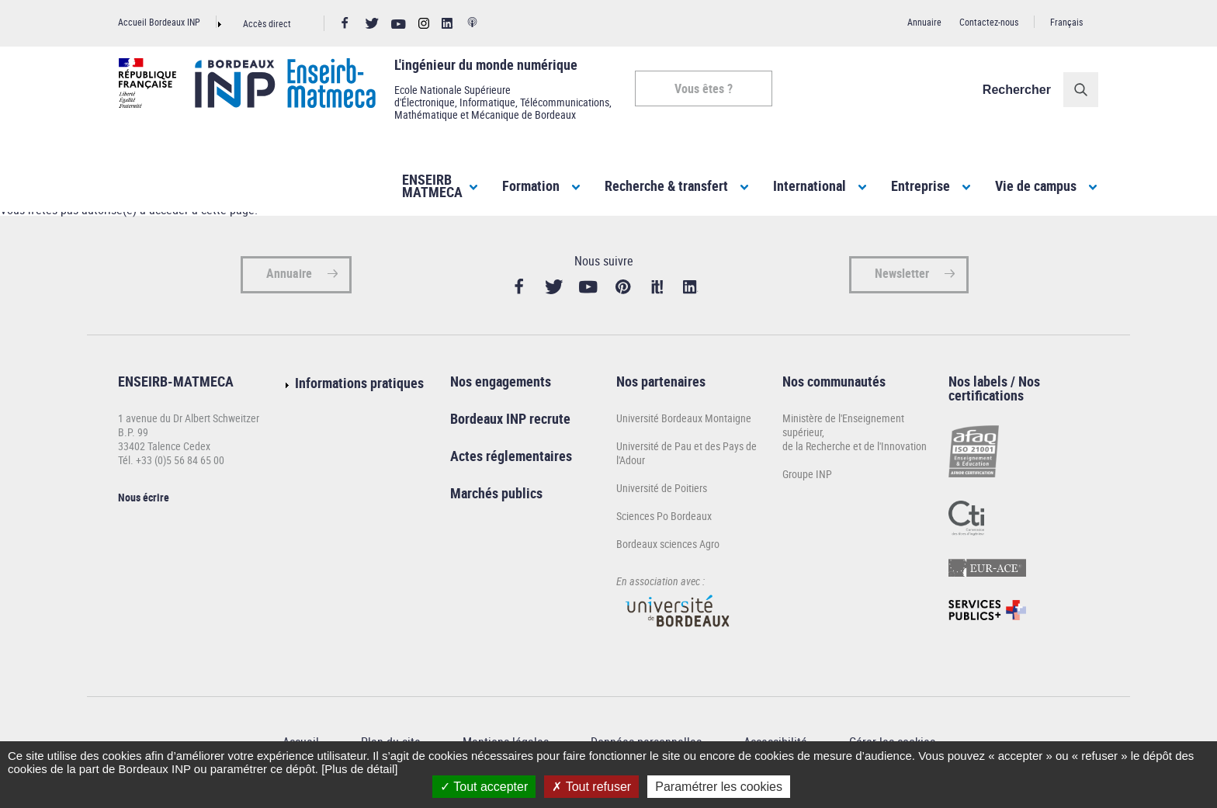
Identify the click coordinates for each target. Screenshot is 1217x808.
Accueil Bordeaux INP (159, 22)
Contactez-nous (988, 22)
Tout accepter (484, 786)
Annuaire (924, 22)
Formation (531, 185)
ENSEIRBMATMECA (432, 185)
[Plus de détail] (359, 768)
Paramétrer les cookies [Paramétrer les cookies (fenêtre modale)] (718, 786)
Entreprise (920, 185)
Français (1066, 22)
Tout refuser (591, 786)
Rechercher (1017, 89)
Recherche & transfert (666, 185)
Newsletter (902, 279)
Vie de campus (1036, 185)
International (809, 185)
